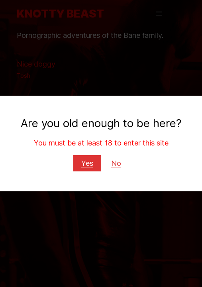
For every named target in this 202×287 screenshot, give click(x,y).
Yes (87, 163)
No (116, 163)
